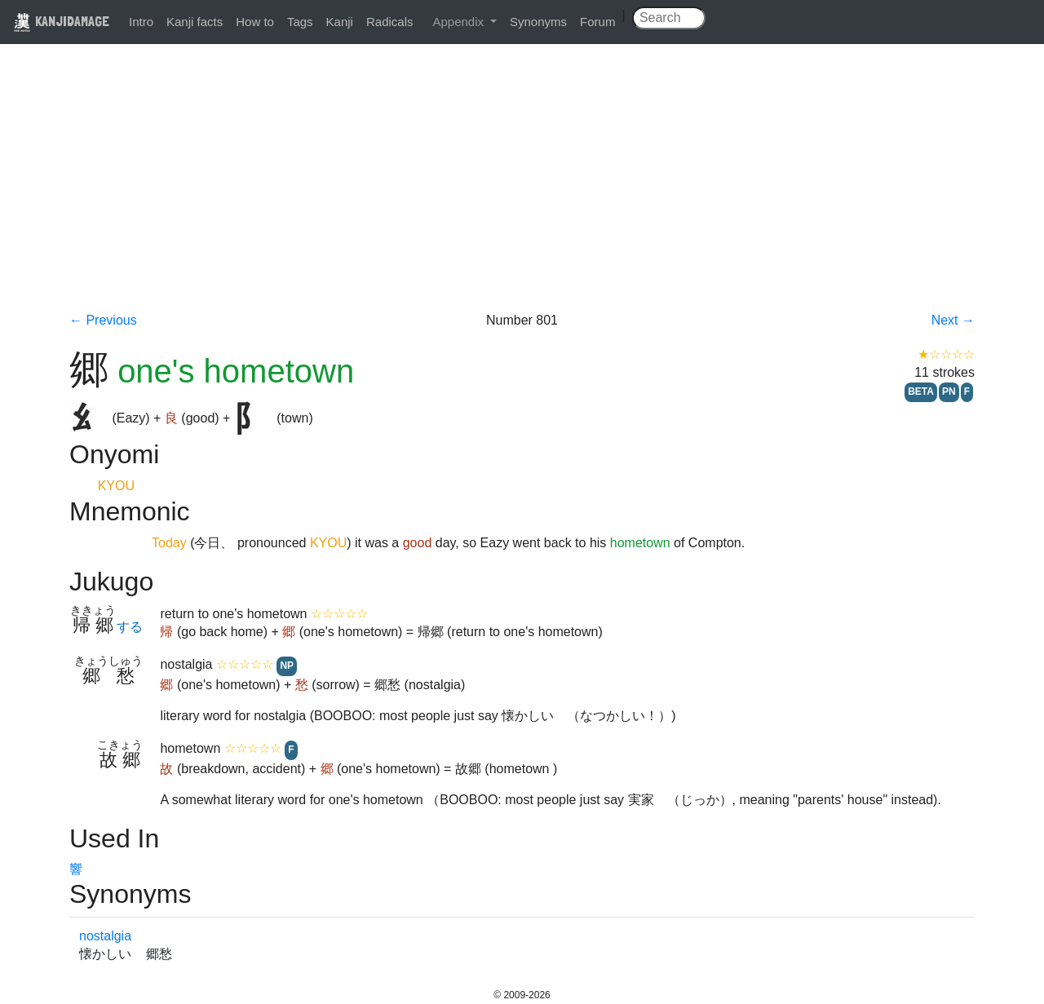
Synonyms (538, 22)
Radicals (390, 22)
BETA (921, 391)
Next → (953, 320)
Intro (141, 22)
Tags (300, 22)
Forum (597, 22)
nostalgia (105, 936)
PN (949, 391)
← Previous (103, 320)
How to (255, 22)
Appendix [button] (459, 22)
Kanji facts (194, 22)
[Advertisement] (522, 189)
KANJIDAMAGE (61, 20)
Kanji (339, 22)
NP (287, 665)
